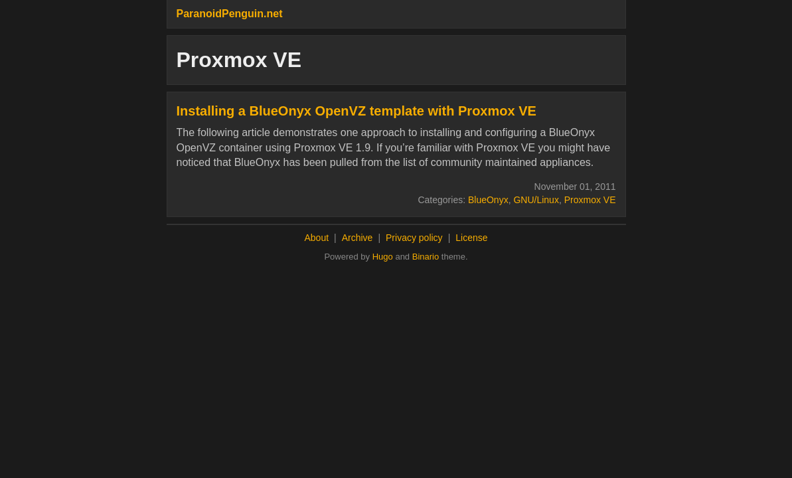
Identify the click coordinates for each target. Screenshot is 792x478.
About (316, 237)
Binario (425, 257)
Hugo (382, 257)
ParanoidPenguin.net (230, 13)
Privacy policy (414, 237)
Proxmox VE (590, 200)
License (471, 237)
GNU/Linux (535, 200)
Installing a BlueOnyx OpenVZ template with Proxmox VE (356, 111)
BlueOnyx (488, 200)
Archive (357, 237)
